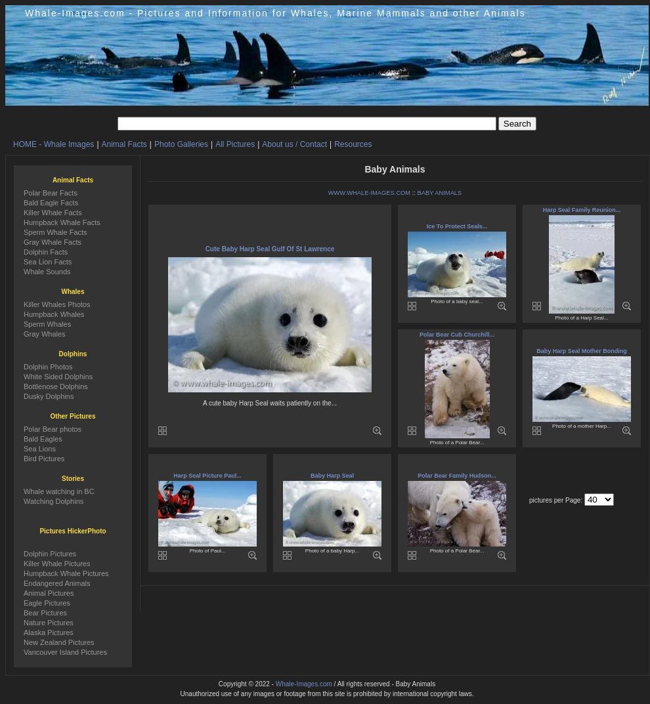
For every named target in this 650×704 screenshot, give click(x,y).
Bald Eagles (43, 439)
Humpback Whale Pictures (66, 573)
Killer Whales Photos (57, 304)
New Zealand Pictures (59, 642)
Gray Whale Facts (52, 242)
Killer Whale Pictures (57, 564)
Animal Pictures (49, 593)
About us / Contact (294, 144)
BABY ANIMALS (440, 193)
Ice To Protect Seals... (457, 226)
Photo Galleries (181, 144)
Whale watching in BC (59, 491)
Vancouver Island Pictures (65, 652)
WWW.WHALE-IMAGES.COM (369, 193)
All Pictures (235, 144)
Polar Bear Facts (50, 193)
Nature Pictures (49, 623)
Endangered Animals (57, 583)
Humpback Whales (54, 314)
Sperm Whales (47, 324)
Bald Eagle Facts (51, 203)
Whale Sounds (47, 272)
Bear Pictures (45, 613)
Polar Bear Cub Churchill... (457, 334)
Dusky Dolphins (49, 396)
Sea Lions (40, 449)
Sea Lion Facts (48, 262)
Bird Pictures (44, 459)
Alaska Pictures (49, 632)
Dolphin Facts (46, 252)
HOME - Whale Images (53, 144)
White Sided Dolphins (58, 377)
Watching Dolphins (53, 501)
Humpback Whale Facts (62, 222)
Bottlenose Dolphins (56, 386)
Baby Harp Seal (332, 475)
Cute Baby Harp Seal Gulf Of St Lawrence (270, 249)
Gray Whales (45, 334)
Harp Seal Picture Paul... (207, 475)
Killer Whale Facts (53, 213)
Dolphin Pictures (50, 554)
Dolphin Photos (48, 367)
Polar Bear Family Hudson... (457, 475)
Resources (353, 144)
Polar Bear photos (52, 429)
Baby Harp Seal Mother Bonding (581, 351)
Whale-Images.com (304, 684)
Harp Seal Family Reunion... (582, 210)
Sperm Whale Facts (55, 232)
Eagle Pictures (47, 603)
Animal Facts (124, 144)
